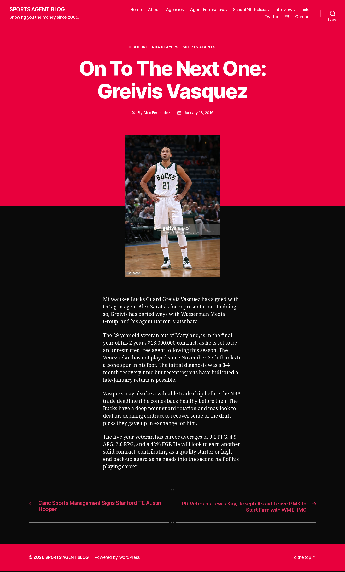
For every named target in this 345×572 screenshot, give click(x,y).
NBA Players (165, 48)
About (154, 9)
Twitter (271, 16)
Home (136, 9)
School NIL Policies (251, 9)
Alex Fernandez (156, 113)
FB (286, 16)
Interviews (285, 9)
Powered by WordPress (119, 558)
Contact (303, 16)
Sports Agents (200, 48)
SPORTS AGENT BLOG (39, 9)
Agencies (175, 9)
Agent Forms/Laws (208, 9)
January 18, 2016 (199, 113)
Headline (137, 48)
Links (306, 9)
